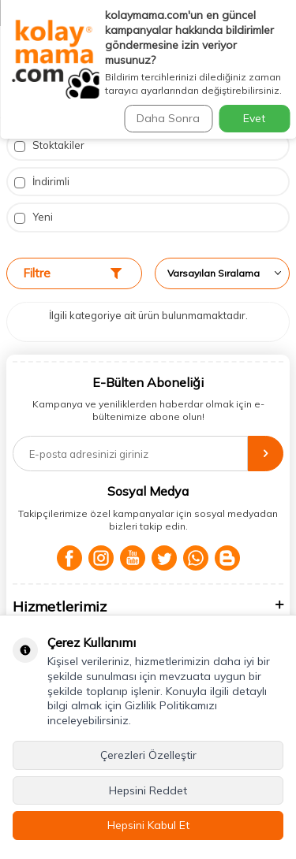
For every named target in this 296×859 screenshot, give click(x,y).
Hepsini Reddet (148, 790)
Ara (264, 93)
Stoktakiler (49, 145)
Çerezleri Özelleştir (148, 755)
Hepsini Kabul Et (148, 825)
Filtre (72, 273)
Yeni (33, 217)
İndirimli (41, 181)
